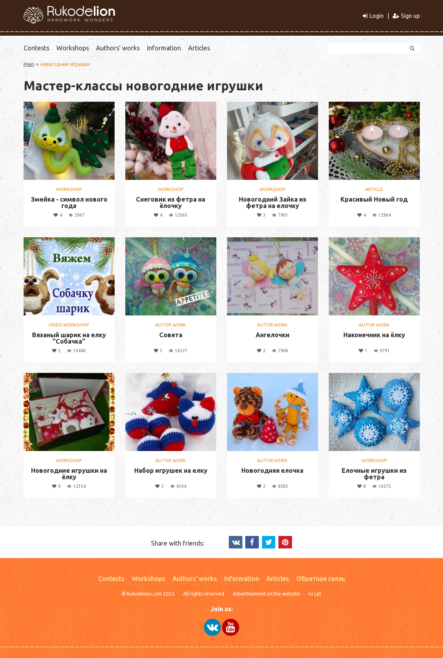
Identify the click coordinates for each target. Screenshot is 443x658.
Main (29, 64)
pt (319, 594)
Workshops (72, 47)
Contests (36, 47)
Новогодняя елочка (272, 470)
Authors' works (118, 47)
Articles (199, 47)
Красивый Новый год (374, 199)
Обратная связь (320, 578)
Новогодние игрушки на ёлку (69, 473)
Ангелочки (273, 334)
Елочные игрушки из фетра (374, 473)
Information (164, 47)
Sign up (406, 15)
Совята (170, 334)
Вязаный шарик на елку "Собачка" (69, 337)
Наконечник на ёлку (374, 334)
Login (373, 15)
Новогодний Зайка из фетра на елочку (272, 202)
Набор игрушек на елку (170, 470)
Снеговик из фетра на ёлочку (170, 202)
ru (310, 594)
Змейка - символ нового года (69, 202)
